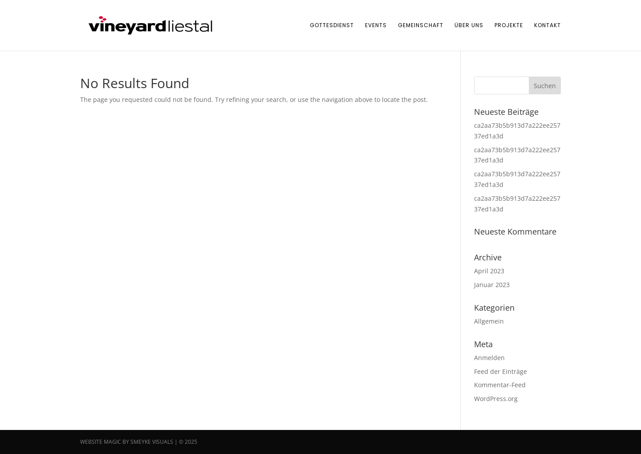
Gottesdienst (332, 25)
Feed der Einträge (500, 371)
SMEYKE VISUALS (151, 442)
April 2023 (489, 271)
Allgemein (489, 321)
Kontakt (547, 25)
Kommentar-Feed (500, 385)
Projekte (509, 25)
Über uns (468, 25)
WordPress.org (496, 398)
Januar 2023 (492, 284)
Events (376, 25)
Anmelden (489, 357)
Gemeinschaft (420, 25)
